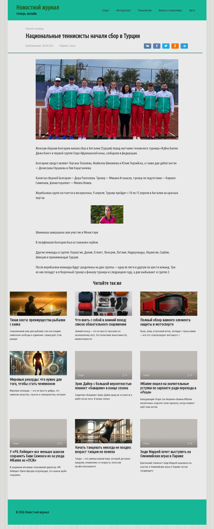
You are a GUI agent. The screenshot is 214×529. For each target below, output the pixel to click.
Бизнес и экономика (170, 10)
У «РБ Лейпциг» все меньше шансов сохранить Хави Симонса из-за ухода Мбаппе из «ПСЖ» (37, 455)
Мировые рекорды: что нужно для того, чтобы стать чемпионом (36, 381)
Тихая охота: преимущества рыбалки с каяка (37, 322)
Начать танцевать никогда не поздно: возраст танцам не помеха (103, 449)
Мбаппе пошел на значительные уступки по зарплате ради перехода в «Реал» (168, 387)
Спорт (105, 10)
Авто (192, 10)
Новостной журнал (37, 7)
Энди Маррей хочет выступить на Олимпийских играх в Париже (165, 453)
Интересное (123, 10)
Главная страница (34, 28)
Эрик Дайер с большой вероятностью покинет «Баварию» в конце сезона (103, 385)
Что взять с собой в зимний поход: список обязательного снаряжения (100, 322)
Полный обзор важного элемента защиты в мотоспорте (165, 322)
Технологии (144, 10)
